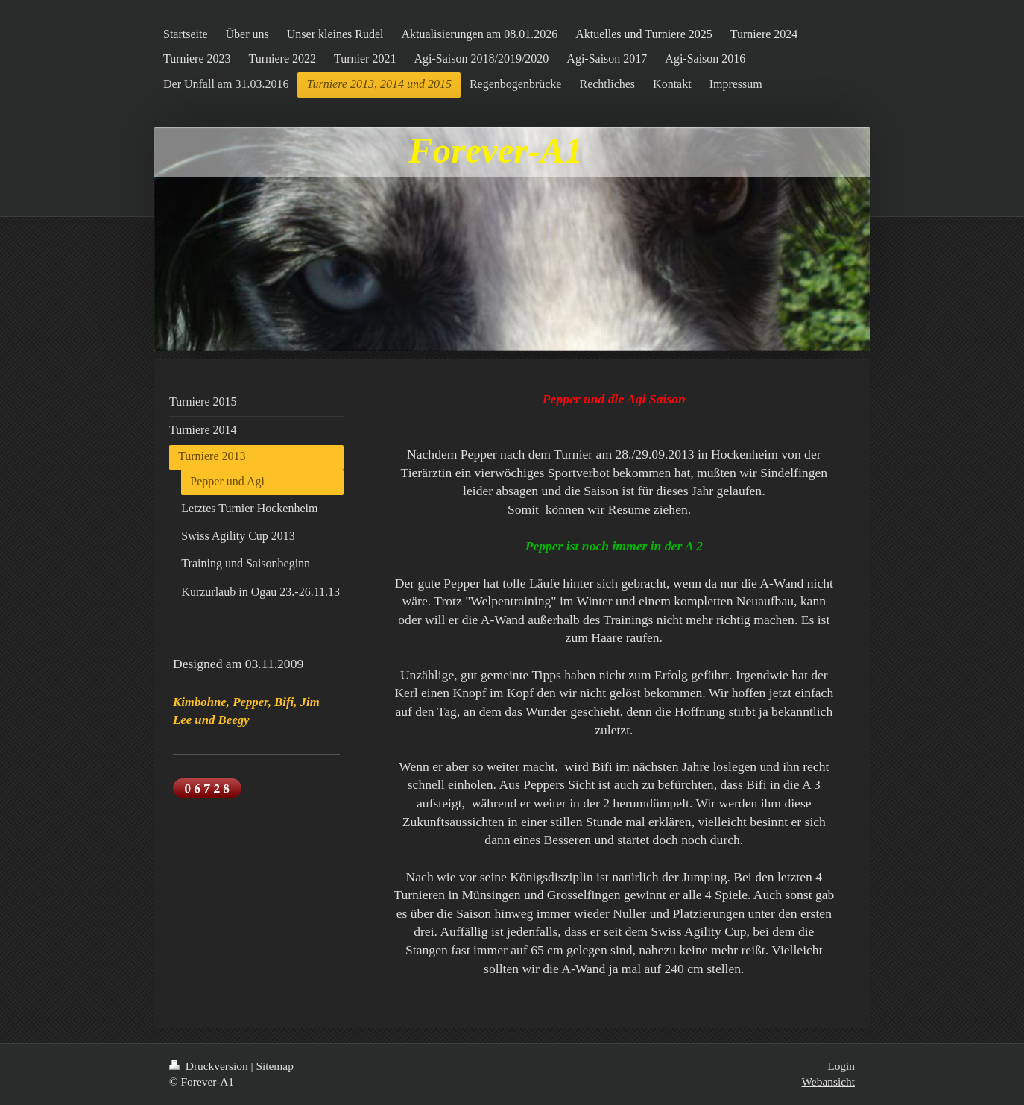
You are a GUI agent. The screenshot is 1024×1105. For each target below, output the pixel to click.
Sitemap (274, 1066)
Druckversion (209, 1066)
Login (841, 1066)
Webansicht (828, 1081)
